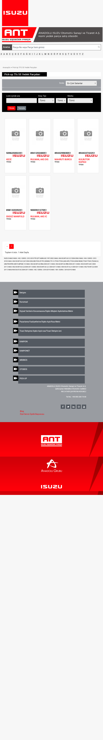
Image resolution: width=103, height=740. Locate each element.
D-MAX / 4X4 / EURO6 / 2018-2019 (60, 269)
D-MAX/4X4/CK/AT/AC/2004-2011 (18, 269)
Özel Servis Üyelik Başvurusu (32, 414)
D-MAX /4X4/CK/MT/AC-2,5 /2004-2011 (44, 267)
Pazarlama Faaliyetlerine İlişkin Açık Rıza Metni (40, 321)
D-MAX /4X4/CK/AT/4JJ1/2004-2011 (67, 267)
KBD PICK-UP (37, 261)
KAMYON (24, 341)
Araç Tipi (42, 96)
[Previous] (7, 246)
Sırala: (61, 83)
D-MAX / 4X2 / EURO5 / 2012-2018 (23, 258)
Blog (22, 411)
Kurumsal (24, 302)
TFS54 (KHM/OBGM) (76, 261)
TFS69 (85, 261)
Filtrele (11, 108)
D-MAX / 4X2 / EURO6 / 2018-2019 (39, 269)
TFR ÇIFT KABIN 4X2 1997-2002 (44, 258)
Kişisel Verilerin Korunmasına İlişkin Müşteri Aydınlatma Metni (46, 311)
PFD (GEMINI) (46, 261)
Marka (70, 96)
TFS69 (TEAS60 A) (92, 261)
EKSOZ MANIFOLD (15, 216)
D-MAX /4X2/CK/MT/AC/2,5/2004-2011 (19, 267)
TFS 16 (52, 261)
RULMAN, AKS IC (38, 216)
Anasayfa (6, 67)
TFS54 (57, 261)
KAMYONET (25, 350)
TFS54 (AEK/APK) (64, 261)
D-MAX (73, 269)
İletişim (23, 292)
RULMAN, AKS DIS (39, 159)
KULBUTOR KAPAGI (84, 160)
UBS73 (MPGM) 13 (20, 264)
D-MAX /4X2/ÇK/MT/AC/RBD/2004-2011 (63, 264)
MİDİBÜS (23, 360)
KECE (9, 159)
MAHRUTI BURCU (63, 159)
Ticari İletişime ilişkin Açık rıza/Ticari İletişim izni (41, 331)
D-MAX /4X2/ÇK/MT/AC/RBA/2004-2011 (38, 264)
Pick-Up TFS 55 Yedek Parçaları (24, 67)
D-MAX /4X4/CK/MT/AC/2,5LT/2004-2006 (20, 261)
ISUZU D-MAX (8, 258)
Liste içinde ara (13, 96)
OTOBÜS (23, 369)
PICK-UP (23, 378)
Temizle (21, 108)
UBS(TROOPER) (9, 264)
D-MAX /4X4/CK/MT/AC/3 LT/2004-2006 (66, 258)
